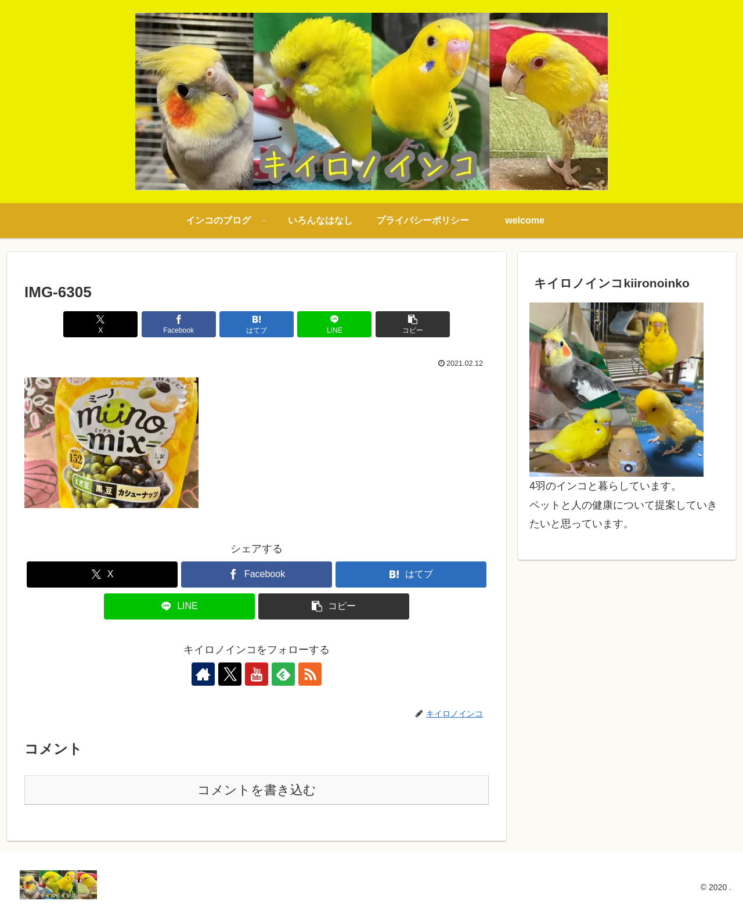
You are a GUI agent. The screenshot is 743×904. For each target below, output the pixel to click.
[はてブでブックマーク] (256, 324)
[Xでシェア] (100, 324)
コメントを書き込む (256, 790)
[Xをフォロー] (229, 674)
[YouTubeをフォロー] (256, 674)
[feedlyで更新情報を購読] (283, 674)
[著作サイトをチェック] (203, 674)
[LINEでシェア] (334, 324)
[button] (413, 324)
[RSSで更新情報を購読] (310, 674)
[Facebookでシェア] (179, 324)
